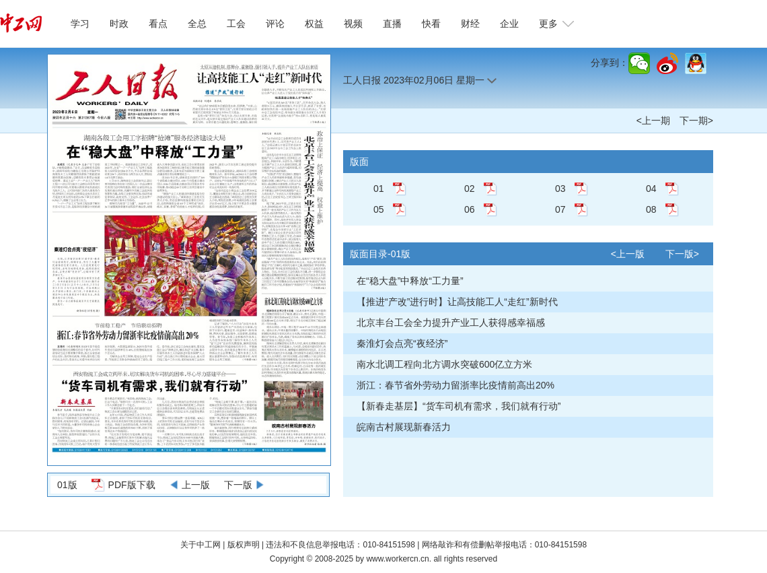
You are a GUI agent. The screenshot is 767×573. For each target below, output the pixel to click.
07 (560, 209)
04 (651, 188)
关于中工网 (200, 544)
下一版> (682, 253)
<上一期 (653, 120)
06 (469, 209)
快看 (431, 23)
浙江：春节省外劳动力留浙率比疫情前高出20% (455, 385)
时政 (119, 23)
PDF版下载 (131, 484)
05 (378, 209)
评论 (275, 23)
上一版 (196, 484)
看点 (158, 23)
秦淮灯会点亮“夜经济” (402, 343)
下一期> (696, 120)
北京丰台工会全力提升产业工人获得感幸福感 (451, 322)
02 (469, 188)
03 (560, 188)
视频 (353, 23)
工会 (236, 23)
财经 (470, 23)
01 (378, 188)
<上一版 (628, 253)
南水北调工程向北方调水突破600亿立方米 (444, 364)
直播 (392, 23)
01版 (67, 484)
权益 (314, 23)
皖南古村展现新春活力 (404, 427)
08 (651, 209)
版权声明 (244, 544)
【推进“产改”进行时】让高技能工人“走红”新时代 (457, 301)
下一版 (238, 484)
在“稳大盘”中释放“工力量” (410, 280)
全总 (197, 23)
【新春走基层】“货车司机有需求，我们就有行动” (458, 406)
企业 (509, 23)
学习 (80, 23)
